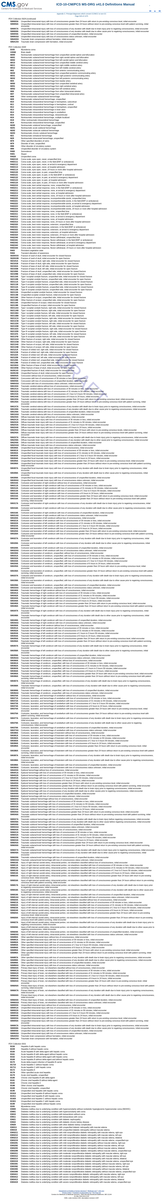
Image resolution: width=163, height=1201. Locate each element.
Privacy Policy (67, 1193)
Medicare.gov (92, 1191)
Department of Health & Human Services (72, 1191)
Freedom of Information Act (82, 1193)
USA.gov (101, 1191)
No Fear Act (97, 1193)
